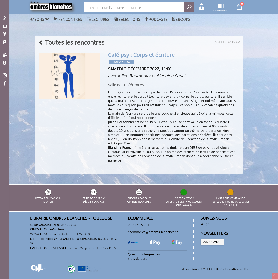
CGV (202, 268)
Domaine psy (121, 62)
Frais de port (137, 258)
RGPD (209, 268)
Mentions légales (190, 268)
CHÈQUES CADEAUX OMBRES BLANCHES (139, 198)
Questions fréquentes (144, 254)
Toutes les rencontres (71, 42)
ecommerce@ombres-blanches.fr (153, 232)
